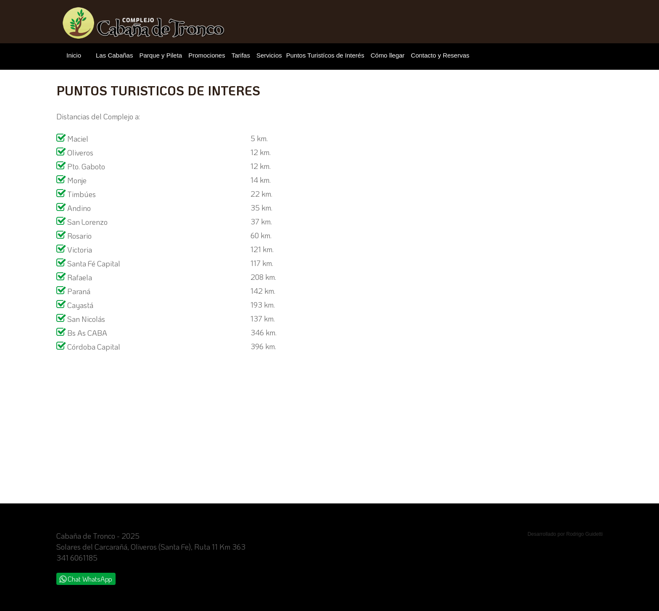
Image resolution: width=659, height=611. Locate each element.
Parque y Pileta (160, 55)
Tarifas (241, 55)
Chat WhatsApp (85, 578)
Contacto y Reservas (440, 55)
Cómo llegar (388, 55)
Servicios (269, 55)
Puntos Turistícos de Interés (325, 55)
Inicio (73, 55)
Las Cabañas (114, 55)
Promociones (206, 55)
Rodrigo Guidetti (584, 534)
